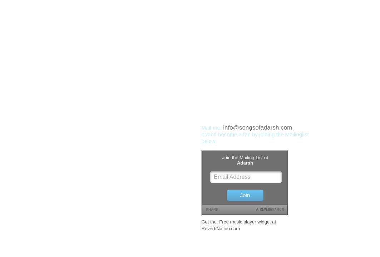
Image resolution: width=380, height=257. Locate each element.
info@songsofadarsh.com (257, 127)
